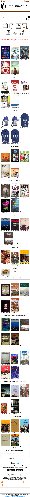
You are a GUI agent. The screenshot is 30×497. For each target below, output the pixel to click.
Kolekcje (13, 18)
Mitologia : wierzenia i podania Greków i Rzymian (7, 453)
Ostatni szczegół (3, 456)
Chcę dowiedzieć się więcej (10, 496)
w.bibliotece (6, 478)
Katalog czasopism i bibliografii (22, 12)
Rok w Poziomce (3, 455)
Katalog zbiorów (7, 12)
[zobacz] (20, 37)
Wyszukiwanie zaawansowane (6, 18)
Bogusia (2, 454)
